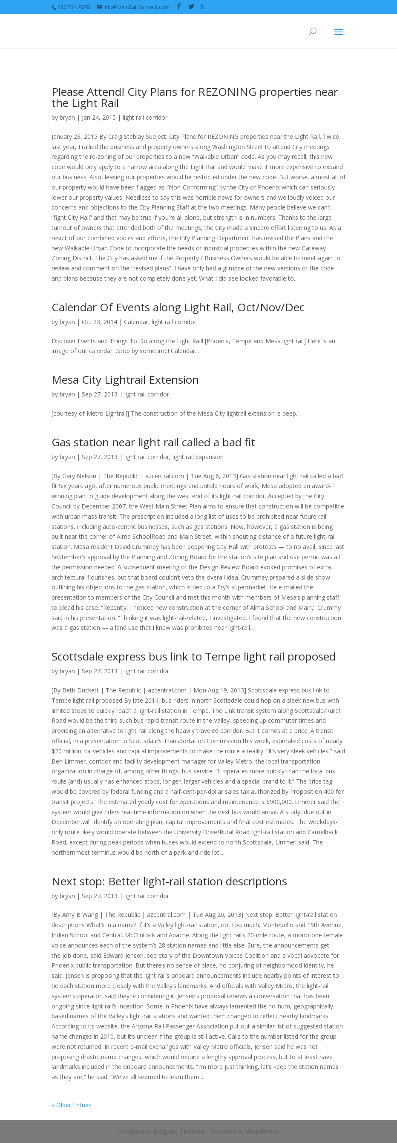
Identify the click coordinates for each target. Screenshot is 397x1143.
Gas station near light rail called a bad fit (153, 442)
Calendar (136, 322)
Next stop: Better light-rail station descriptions (169, 881)
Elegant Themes (179, 1131)
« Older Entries (72, 1105)
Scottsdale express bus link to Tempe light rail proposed (194, 656)
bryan (67, 117)
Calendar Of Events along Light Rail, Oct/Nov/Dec (178, 307)
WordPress (262, 1131)
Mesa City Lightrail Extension (125, 379)
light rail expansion (198, 457)
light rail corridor (145, 117)
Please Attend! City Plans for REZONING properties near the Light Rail (195, 97)
